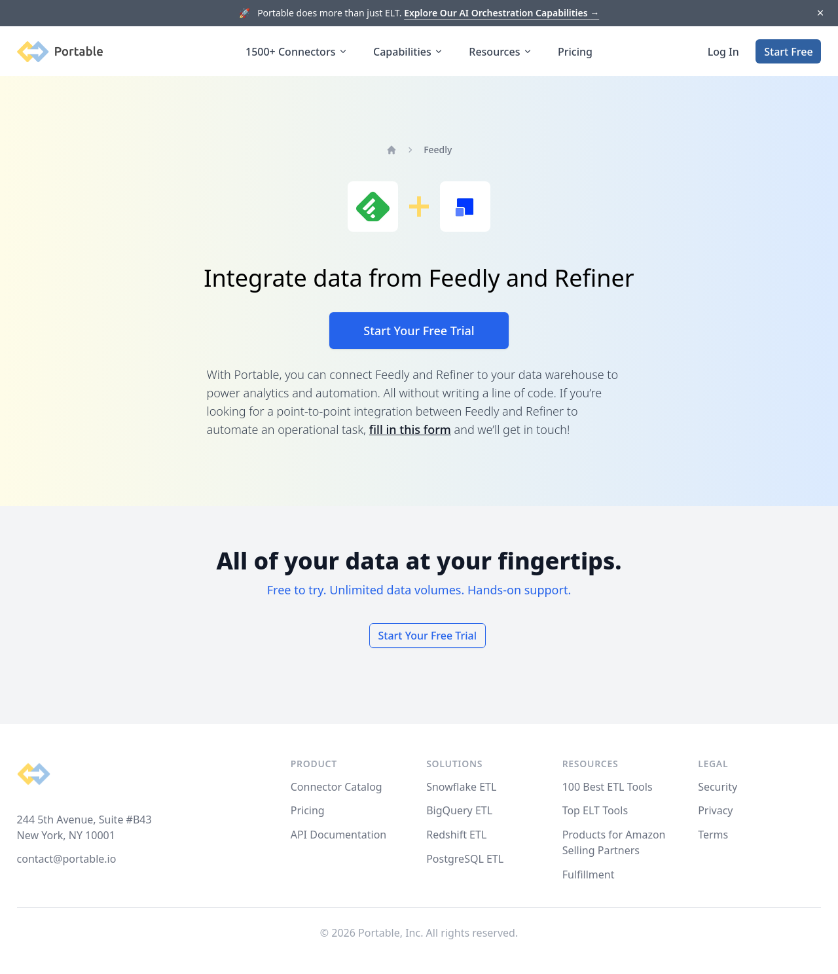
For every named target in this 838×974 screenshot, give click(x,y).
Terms (713, 834)
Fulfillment (588, 874)
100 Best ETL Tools (607, 787)
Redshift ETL (456, 834)
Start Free (788, 52)
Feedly (438, 149)
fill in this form (410, 429)
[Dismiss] (820, 13)
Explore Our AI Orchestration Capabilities (501, 13)
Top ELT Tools (595, 810)
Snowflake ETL (461, 787)
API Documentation (339, 834)
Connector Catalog (336, 787)
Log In (723, 52)
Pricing (575, 52)
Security (717, 787)
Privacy (715, 810)
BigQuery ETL (459, 810)
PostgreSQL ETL (464, 859)
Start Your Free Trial (418, 330)
